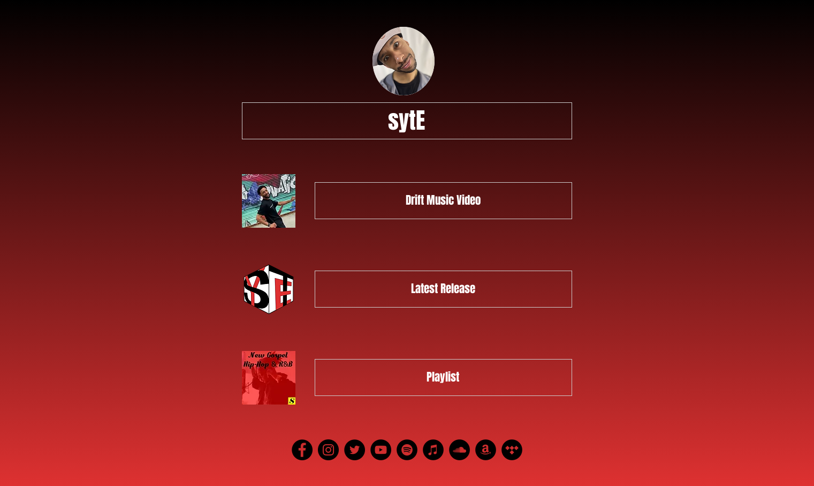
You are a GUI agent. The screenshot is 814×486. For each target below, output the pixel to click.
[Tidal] (511, 449)
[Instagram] (328, 449)
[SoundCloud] (459, 449)
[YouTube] (380, 449)
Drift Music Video (443, 200)
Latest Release (443, 288)
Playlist (443, 377)
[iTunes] (433, 449)
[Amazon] (485, 449)
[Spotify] (407, 449)
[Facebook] (302, 449)
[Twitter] (354, 449)
